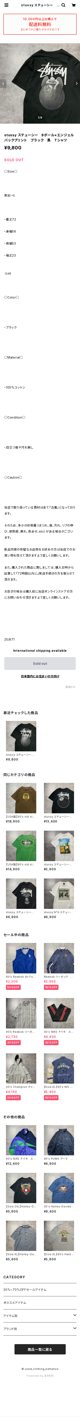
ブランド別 (10, 1329)
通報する (70, 687)
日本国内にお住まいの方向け (40, 676)
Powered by (40, 1375)
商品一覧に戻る (40, 1349)
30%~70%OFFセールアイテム (25, 1289)
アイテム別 (10, 1316)
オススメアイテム (14, 1302)
